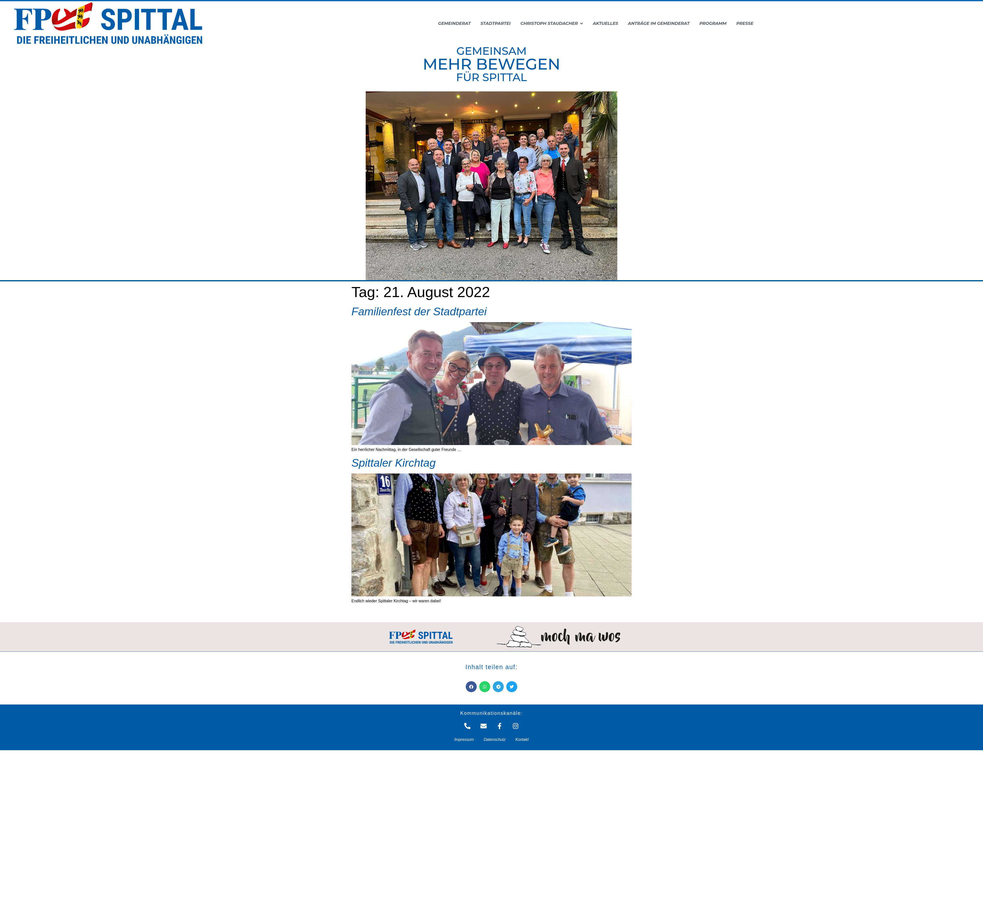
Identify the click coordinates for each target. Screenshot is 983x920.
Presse (744, 23)
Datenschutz (495, 739)
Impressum (464, 739)
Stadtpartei (495, 23)
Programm (712, 23)
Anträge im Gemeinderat (659, 23)
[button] (471, 686)
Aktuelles (605, 23)
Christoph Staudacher (551, 23)
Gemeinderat (454, 23)
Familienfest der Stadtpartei (419, 311)
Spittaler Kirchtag (393, 463)
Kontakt (522, 739)
